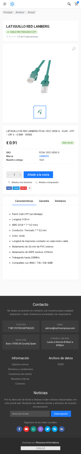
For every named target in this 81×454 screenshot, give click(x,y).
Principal (8, 12)
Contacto (20, 383)
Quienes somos (20, 364)
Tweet (16, 188)
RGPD (61, 364)
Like (9, 188)
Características (24, 201)
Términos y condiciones (20, 369)
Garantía (44, 201)
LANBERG (44, 156)
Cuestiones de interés (20, 374)
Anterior (20, 12)
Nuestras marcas (20, 378)
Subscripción (61, 413)
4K (30, 188)
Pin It (23, 188)
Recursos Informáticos (47, 442)
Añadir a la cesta (38, 174)
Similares (60, 201)
